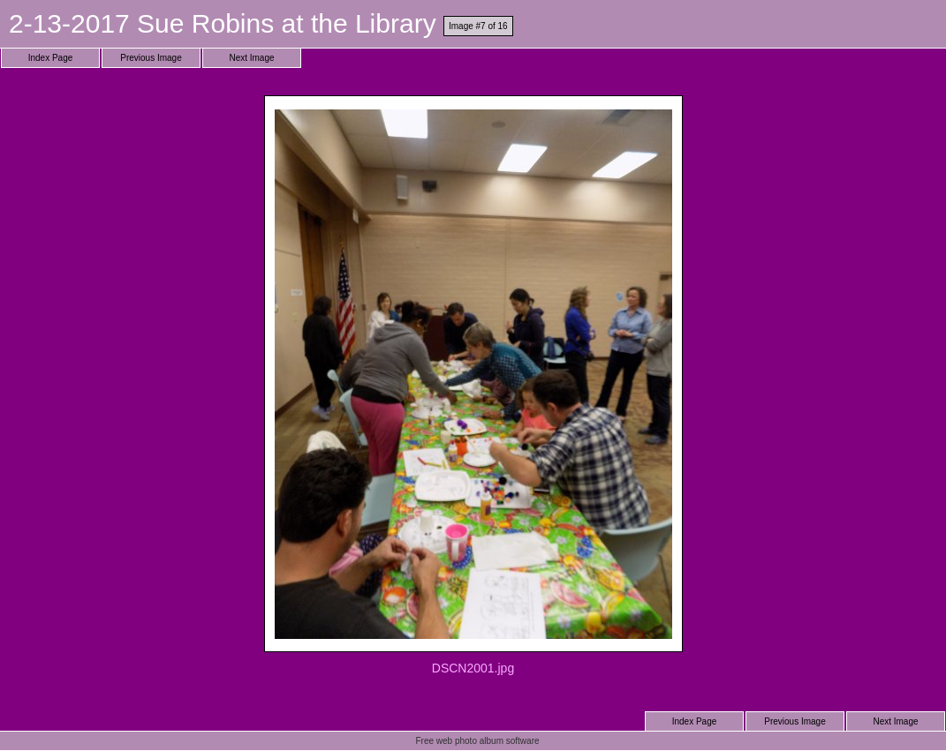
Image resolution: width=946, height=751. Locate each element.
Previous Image (150, 58)
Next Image (251, 58)
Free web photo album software (477, 741)
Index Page (50, 58)
